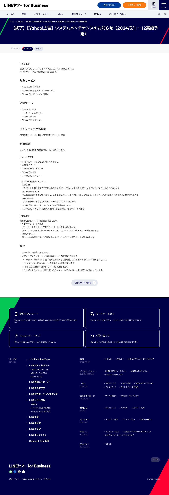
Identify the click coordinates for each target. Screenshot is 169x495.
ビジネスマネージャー (39, 359)
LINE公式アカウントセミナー (115, 371)
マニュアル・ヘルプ (112, 431)
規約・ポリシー (14, 479)
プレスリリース (110, 408)
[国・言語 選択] (165, 14)
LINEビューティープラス (39, 369)
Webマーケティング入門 (144, 383)
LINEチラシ (35, 429)
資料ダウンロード (78, 14)
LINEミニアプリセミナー (140, 371)
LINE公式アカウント (39, 365)
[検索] (159, 14)
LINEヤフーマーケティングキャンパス (137, 431)
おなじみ (108, 444)
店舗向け (119, 359)
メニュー (163, 5)
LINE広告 (34, 417)
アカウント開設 (134, 5)
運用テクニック (110, 383)
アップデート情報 (138, 408)
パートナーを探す (111, 419)
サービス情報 (126, 383)
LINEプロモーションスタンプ (43, 394)
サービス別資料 (110, 396)
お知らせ (97, 14)
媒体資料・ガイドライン (130, 396)
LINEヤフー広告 (37, 400)
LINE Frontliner (146, 419)
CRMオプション (37, 376)
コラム (60, 14)
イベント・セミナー (42, 14)
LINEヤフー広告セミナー (114, 374)
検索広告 (34, 404)
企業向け (108, 359)
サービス (10, 14)
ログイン (153, 8)
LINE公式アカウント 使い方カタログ (141, 359)
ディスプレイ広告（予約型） (41, 411)
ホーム (11, 21)
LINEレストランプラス (39, 373)
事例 (24, 14)
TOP (156, 460)
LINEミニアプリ (37, 388)
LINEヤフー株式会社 (43, 479)
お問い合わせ (109, 5)
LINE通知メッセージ (39, 382)
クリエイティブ (110, 387)
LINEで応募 (35, 423)
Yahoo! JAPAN (28, 479)
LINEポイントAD (37, 435)
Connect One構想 (39, 441)
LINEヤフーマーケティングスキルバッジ (119, 435)
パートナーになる (129, 419)
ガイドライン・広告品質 (129, 387)
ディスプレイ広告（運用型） (41, 408)
